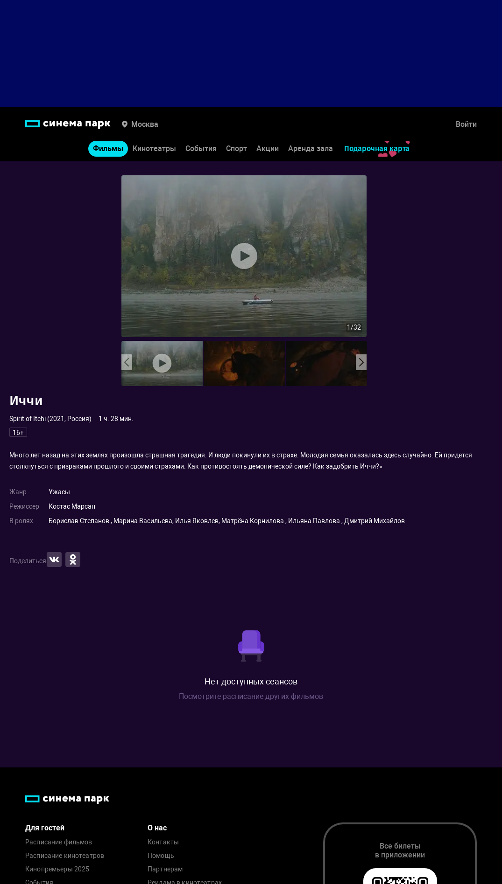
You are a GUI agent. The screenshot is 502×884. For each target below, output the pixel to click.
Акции (267, 148)
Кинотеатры (154, 148)
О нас (157, 827)
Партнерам (165, 869)
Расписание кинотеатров (64, 855)
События (201, 148)
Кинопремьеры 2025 (57, 869)
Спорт (236, 148)
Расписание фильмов (58, 842)
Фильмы (108, 148)
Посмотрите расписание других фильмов (251, 696)
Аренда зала (310, 148)
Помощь (161, 855)
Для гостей (44, 827)
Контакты (163, 842)
